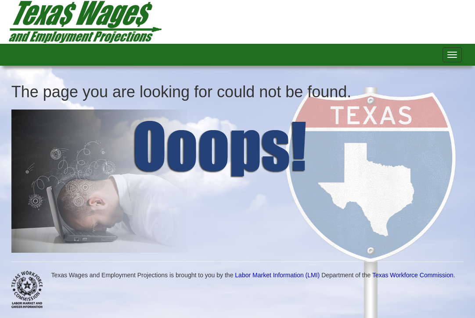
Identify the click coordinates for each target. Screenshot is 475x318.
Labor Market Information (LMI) (277, 275)
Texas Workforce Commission (412, 275)
